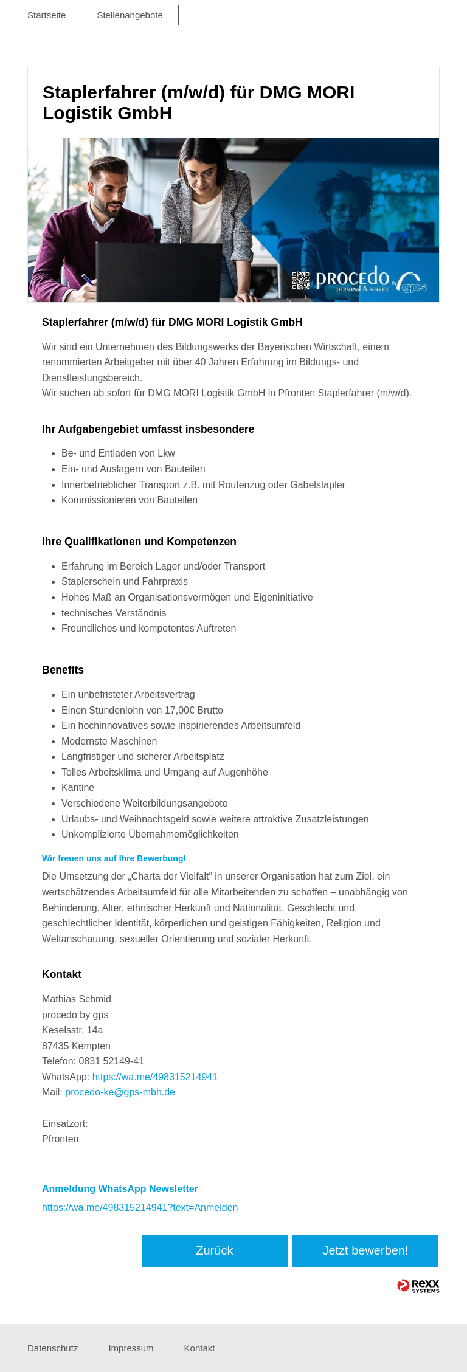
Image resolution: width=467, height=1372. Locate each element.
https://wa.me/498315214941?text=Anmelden (140, 1207)
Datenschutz (52, 1348)
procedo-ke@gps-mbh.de (120, 1092)
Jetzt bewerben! (365, 1250)
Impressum (130, 1348)
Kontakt (199, 1348)
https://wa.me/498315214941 (155, 1077)
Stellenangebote (129, 15)
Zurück (214, 1250)
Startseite (46, 15)
